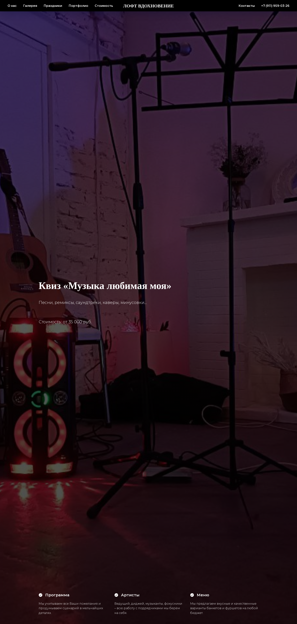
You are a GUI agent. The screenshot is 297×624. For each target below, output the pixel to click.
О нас (12, 6)
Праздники (53, 6)
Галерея (30, 6)
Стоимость (104, 6)
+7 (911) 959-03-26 (275, 6)
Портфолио (78, 6)
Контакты (246, 6)
